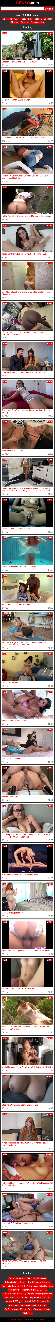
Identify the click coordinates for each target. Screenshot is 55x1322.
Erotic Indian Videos (41, 1309)
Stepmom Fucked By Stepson (34, 1290)
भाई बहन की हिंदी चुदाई (14, 1301)
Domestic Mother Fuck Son (15, 1298)
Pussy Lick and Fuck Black (20, 1278)
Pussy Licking (26, 19)
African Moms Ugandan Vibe (40, 1294)
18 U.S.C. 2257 (37, 1320)
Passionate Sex (37, 22)
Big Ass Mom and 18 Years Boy (18, 1309)
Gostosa (38, 19)
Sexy (5, 19)
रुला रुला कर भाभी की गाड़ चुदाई (14, 1294)
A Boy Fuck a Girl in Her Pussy (40, 1286)
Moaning (14, 22)
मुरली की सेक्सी (13, 1290)
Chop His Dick (35, 1298)
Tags (20, 1320)
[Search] (22, 9)
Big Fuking (27, 1313)
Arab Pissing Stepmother (19, 1305)
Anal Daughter (40, 1278)
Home (13, 1320)
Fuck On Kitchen (39, 1305)
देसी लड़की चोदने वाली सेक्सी (15, 1282)
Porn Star (47, 1298)
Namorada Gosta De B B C (13, 1286)
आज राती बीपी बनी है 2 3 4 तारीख (37, 1301)
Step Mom (48, 19)
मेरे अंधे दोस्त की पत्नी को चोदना (39, 1282)
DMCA (26, 1320)
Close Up (24, 22)
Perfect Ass (14, 19)
